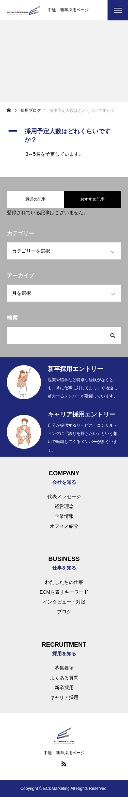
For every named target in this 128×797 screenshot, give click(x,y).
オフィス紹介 (64, 526)
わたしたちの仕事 (64, 582)
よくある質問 (64, 677)
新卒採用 (64, 687)
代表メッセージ (64, 496)
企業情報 (64, 516)
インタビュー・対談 (64, 601)
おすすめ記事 (92, 199)
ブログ (64, 611)
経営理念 (64, 506)
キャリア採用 (64, 697)
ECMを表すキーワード (64, 592)
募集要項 (64, 667)
